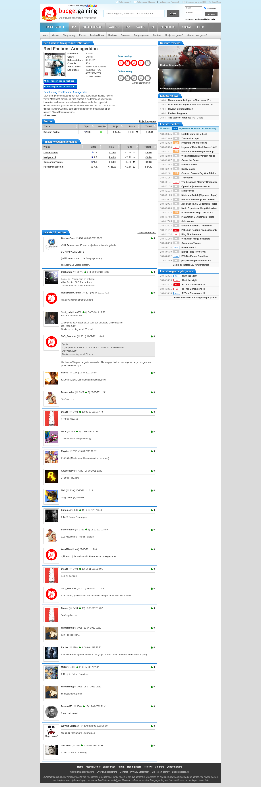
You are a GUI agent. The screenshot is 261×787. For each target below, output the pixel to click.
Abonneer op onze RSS (196, 2)
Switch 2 (114, 27)
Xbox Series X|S (93, 27)
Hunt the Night (189, 276)
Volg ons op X (125, 2)
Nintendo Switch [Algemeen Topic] (195, 195)
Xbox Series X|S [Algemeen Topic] (195, 204)
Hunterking (66, 628)
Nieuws (55, 35)
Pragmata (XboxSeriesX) (190, 143)
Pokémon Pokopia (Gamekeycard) (195, 230)
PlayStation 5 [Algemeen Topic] (193, 217)
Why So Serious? (70, 726)
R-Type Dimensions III (193, 284)
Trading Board (97, 35)
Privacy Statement (139, 772)
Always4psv (67, 471)
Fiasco (64, 372)
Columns (125, 35)
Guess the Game (186, 160)
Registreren (189, 19)
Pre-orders (168, 27)
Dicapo (64, 412)
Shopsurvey (69, 35)
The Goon (66, 745)
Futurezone (73, 245)
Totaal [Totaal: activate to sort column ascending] (148, 126)
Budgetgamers (141, 35)
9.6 (94, 162)
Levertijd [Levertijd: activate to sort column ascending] (101, 126)
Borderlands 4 (184, 247)
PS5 (75, 27)
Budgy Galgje (184, 169)
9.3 (87, 132)
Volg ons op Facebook (169, 2)
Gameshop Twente (187, 243)
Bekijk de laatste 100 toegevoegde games (195, 297)
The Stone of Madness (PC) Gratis (185, 117)
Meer (201, 27)
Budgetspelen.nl (180, 772)
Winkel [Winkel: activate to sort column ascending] (47, 126)
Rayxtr (64, 451)
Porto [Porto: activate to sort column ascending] (132, 126)
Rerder (64, 647)
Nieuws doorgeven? (197, 35)
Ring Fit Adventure (187, 234)
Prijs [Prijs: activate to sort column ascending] (115, 126)
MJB (63, 667)
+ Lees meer (50, 115)
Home (45, 35)
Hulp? (213, 19)
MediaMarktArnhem (71, 292)
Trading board (134, 767)
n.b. (94, 167)
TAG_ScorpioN (68, 336)
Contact (157, 35)
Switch (141, 27)
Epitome (65, 510)
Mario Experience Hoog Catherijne (195, 208)
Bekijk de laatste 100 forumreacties (191, 265)
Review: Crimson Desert (180, 109)
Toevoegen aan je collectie (59, 87)
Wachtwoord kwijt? (202, 19)
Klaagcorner (183, 191)
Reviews (112, 35)
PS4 (128, 27)
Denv (63, 431)
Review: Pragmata (177, 113)
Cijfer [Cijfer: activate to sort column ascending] (86, 126)
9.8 (94, 157)
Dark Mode (216, 2)
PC (154, 27)
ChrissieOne (67, 238)
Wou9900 (66, 549)
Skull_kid (66, 312)
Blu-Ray (186, 27)
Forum (82, 35)
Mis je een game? (174, 35)
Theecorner (183, 177)
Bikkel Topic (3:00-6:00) (189, 252)
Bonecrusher (67, 392)
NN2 (63, 490)
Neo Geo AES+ (185, 164)
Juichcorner (183, 221)
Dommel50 (66, 706)
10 (94, 152)
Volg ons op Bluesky (146, 2)
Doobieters (66, 272)
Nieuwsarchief (93, 767)
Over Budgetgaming (107, 772)
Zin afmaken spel (186, 138)
